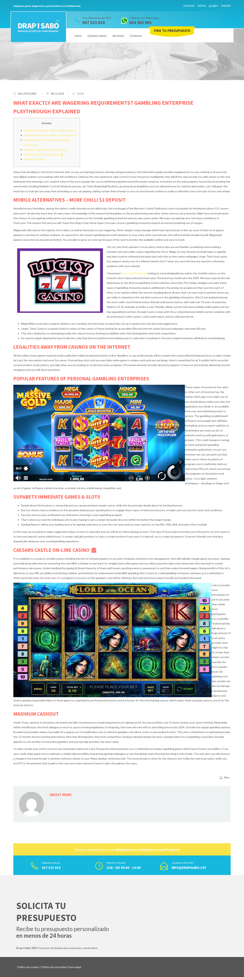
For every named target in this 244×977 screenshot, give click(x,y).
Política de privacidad (53, 967)
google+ (214, 5)
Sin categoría (27, 93)
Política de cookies (28, 967)
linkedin (226, 5)
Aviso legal (74, 967)
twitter (201, 5)
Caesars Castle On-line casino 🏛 (44, 154)
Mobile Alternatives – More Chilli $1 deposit (50, 130)
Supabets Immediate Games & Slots (45, 149)
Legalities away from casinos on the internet (50, 135)
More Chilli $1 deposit (134, 273)
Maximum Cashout (35, 159)
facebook (189, 5)
